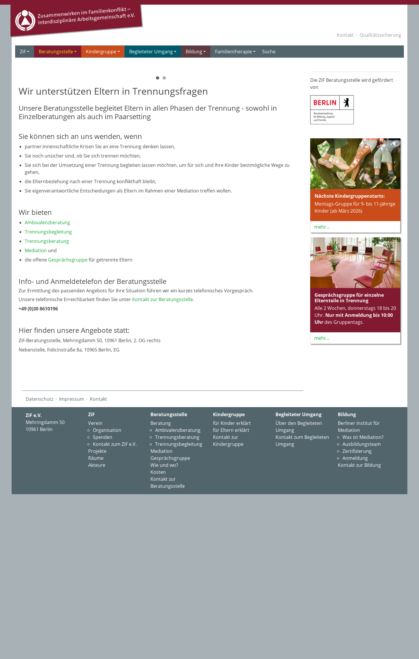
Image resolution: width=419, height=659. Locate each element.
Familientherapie (235, 51)
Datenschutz (39, 559)
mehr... (322, 227)
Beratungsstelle (58, 51)
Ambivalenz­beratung (47, 382)
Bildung (196, 51)
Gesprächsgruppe (68, 420)
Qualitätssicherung (380, 35)
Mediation (36, 410)
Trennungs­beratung (47, 401)
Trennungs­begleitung (48, 392)
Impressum (71, 559)
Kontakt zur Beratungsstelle (162, 459)
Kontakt (345, 35)
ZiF (24, 51)
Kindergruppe (103, 51)
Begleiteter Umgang (152, 51)
